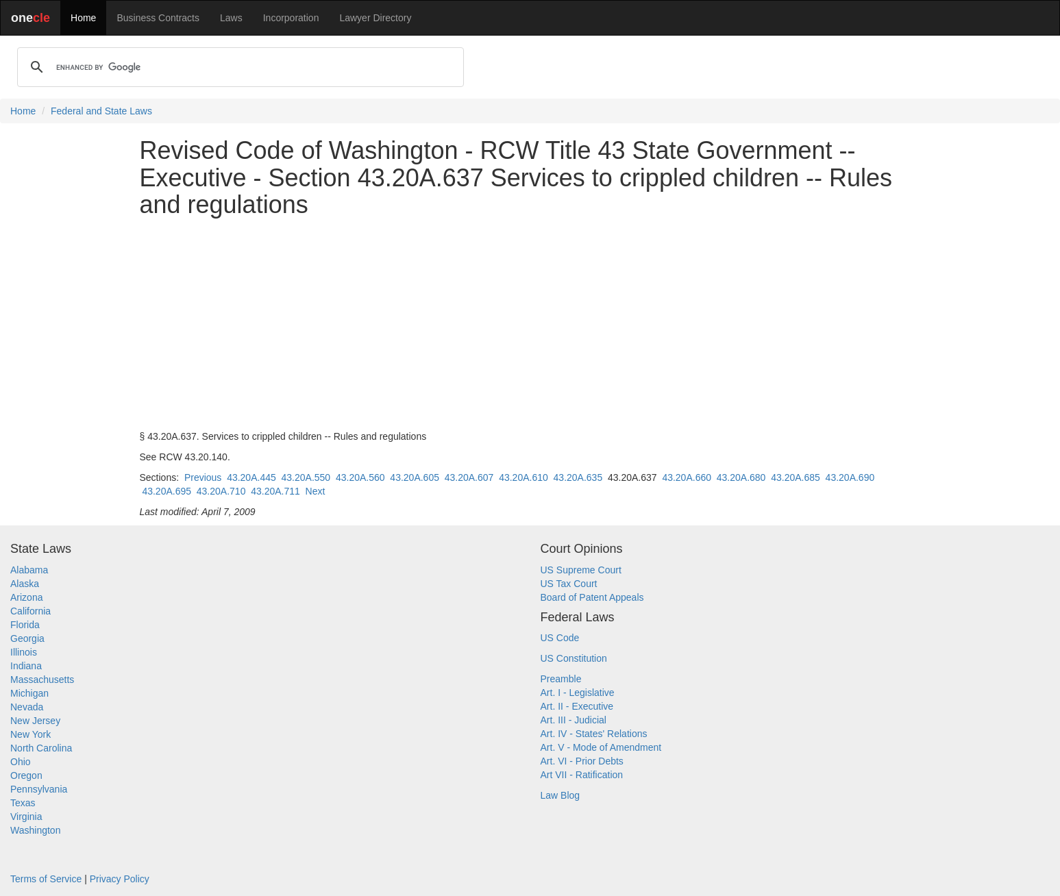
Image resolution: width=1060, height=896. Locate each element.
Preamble (561, 678)
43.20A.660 (686, 477)
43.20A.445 (251, 477)
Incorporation (291, 17)
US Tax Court (569, 583)
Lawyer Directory (375, 17)
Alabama (29, 569)
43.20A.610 (523, 477)
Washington (35, 830)
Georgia (27, 638)
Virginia (26, 816)
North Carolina (41, 748)
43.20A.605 (414, 477)
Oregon (26, 775)
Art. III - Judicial (573, 719)
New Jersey (35, 720)
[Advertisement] (530, 324)
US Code (560, 637)
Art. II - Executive (577, 706)
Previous (202, 477)
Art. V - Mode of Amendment (601, 747)
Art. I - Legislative (578, 692)
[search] (238, 67)
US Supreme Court (581, 569)
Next (315, 491)
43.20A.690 (850, 477)
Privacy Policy (119, 878)
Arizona (26, 597)
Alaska (24, 583)
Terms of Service (46, 878)
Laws (231, 17)
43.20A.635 (578, 477)
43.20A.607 (469, 477)
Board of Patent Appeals (592, 597)
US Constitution (574, 658)
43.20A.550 (306, 477)
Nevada (26, 706)
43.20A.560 (360, 477)
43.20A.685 (795, 477)
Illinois (23, 652)
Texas (23, 802)
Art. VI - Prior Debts (582, 761)
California (30, 611)
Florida (25, 624)
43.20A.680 (741, 477)
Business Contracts (157, 17)
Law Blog (560, 795)
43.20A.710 (221, 491)
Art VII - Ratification (582, 774)
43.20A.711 (275, 491)
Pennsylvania (38, 789)
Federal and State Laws (101, 110)
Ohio (20, 761)
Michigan (29, 693)
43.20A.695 (166, 491)
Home (83, 17)
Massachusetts (42, 679)
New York (30, 734)
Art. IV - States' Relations (594, 733)
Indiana (26, 665)
